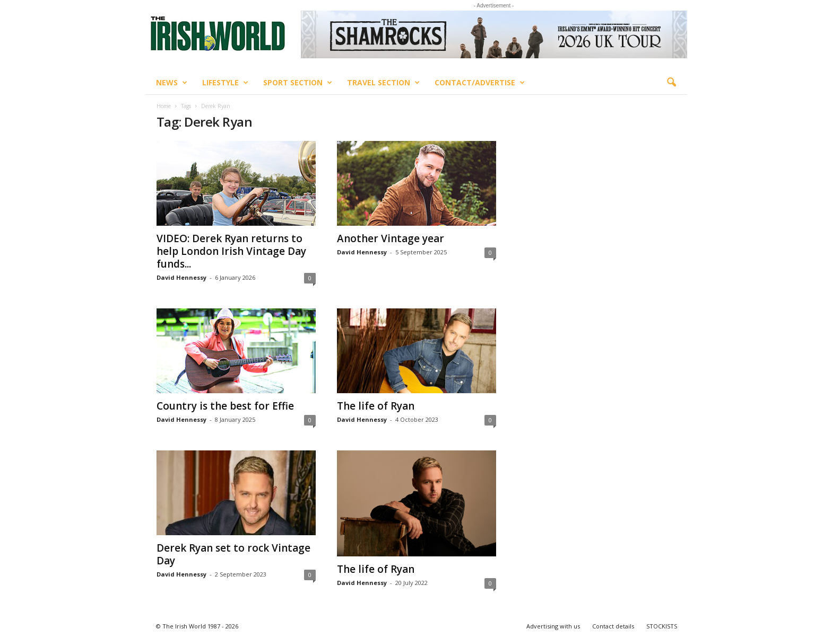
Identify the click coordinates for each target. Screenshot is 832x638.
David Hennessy (181, 277)
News (171, 82)
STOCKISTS (661, 626)
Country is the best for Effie (225, 406)
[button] (671, 82)
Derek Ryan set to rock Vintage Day (233, 554)
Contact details (613, 626)
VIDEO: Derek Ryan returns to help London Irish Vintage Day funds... (231, 251)
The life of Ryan (375, 406)
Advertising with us (553, 626)
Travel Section (383, 82)
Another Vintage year (390, 238)
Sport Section (297, 82)
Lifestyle (225, 82)
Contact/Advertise (480, 82)
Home (164, 106)
